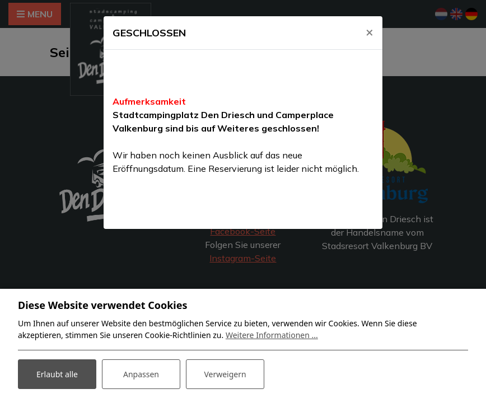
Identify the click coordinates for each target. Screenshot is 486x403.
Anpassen (141, 374)
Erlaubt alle (57, 374)
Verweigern (225, 374)
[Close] (369, 31)
